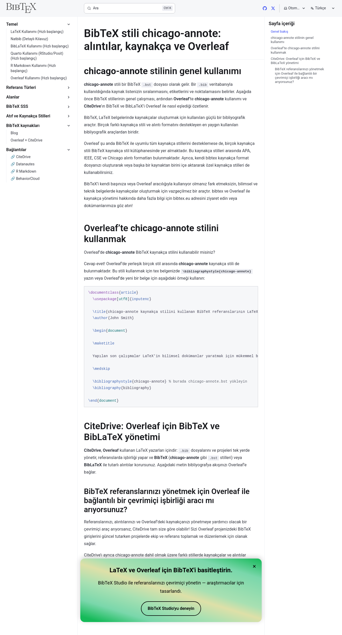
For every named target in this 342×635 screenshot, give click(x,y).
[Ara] (129, 8)
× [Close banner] (254, 566)
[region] (171, 346)
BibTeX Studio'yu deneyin (171, 608)
